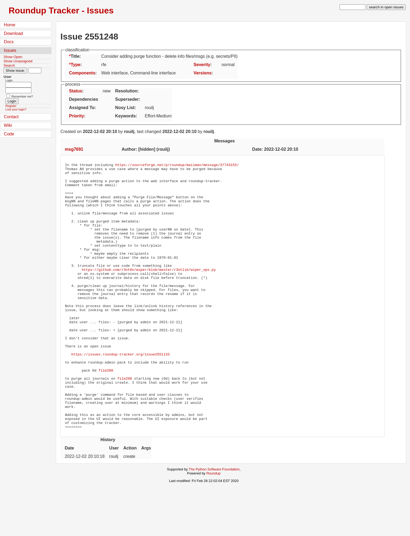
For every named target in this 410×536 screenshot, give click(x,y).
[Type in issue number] (34, 70)
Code (9, 134)
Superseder (127, 99)
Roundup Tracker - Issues (61, 10)
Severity (202, 64)
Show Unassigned (17, 61)
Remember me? (22, 96)
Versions (203, 73)
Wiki (8, 125)
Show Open (12, 57)
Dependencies (83, 99)
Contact (11, 116)
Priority (76, 116)
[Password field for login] (18, 90)
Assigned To (82, 107)
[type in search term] (353, 7)
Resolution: (127, 91)
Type (75, 64)
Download (13, 33)
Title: (76, 56)
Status (75, 91)
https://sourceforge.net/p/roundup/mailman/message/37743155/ (177, 165)
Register (10, 105)
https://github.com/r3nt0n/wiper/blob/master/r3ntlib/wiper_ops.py (149, 291)
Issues (10, 50)
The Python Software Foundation (214, 522)
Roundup (213, 526)
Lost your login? (15, 109)
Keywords (125, 116)
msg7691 (74, 149)
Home (9, 25)
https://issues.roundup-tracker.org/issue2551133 (120, 392)
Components (82, 73)
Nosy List (125, 107)
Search (9, 65)
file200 (106, 412)
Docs (8, 41)
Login (9, 80)
